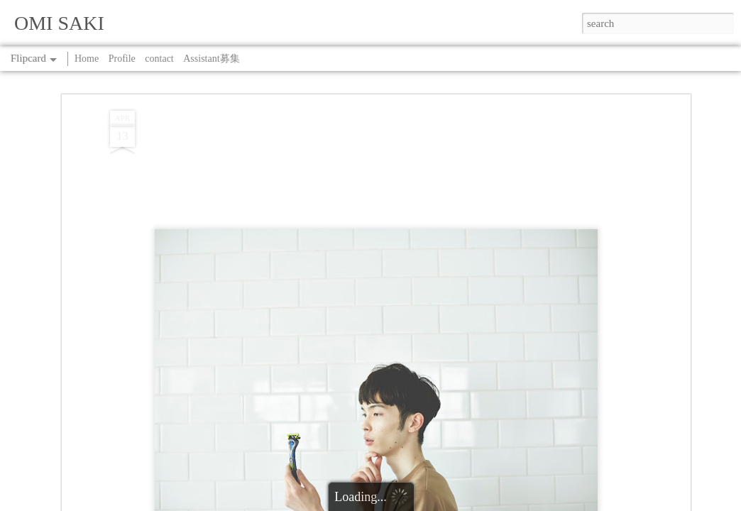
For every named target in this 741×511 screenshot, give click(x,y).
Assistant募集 (211, 58)
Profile (122, 58)
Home (87, 58)
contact (159, 58)
